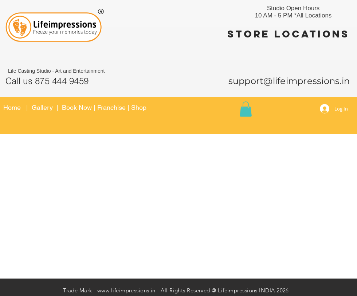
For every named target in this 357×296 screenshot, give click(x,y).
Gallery (42, 107)
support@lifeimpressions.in (289, 81)
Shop (138, 107)
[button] (245, 109)
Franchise (111, 107)
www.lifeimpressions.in (126, 290)
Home (12, 107)
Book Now (78, 107)
